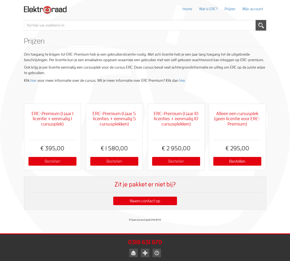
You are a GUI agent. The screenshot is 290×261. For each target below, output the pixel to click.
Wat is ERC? (208, 9)
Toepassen (261, 25)
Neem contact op (145, 201)
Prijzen (230, 9)
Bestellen (52, 161)
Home (187, 9)
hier (33, 80)
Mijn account (252, 9)
